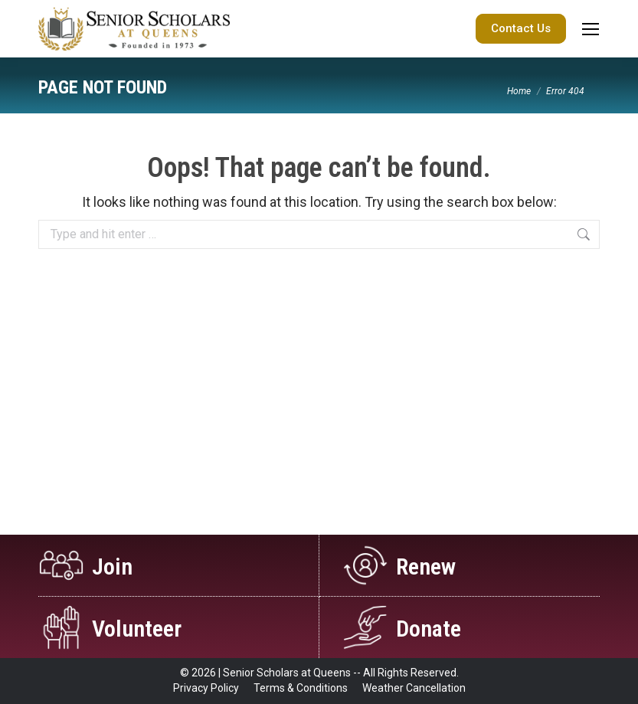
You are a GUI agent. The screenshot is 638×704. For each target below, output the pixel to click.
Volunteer (137, 628)
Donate (428, 628)
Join (112, 566)
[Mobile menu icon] (590, 29)
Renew (426, 566)
